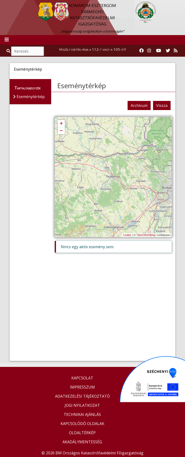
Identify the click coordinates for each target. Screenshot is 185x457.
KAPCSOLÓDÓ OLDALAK (82, 423)
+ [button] (61, 123)
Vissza (161, 105)
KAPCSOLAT (82, 378)
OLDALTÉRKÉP (82, 432)
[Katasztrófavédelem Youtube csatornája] (158, 51)
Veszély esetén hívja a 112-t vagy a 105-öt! (92, 49)
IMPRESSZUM (82, 387)
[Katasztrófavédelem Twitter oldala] (168, 51)
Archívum (139, 105)
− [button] (61, 131)
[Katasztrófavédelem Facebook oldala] (141, 51)
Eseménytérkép (81, 85)
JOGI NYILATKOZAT (82, 405)
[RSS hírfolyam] (175, 51)
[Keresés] (27, 51)
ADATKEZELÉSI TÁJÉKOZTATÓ (82, 396)
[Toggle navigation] (6, 40)
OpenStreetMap (146, 235)
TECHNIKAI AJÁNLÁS (82, 414)
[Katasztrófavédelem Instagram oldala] (149, 51)
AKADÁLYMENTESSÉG (82, 442)
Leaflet (127, 235)
